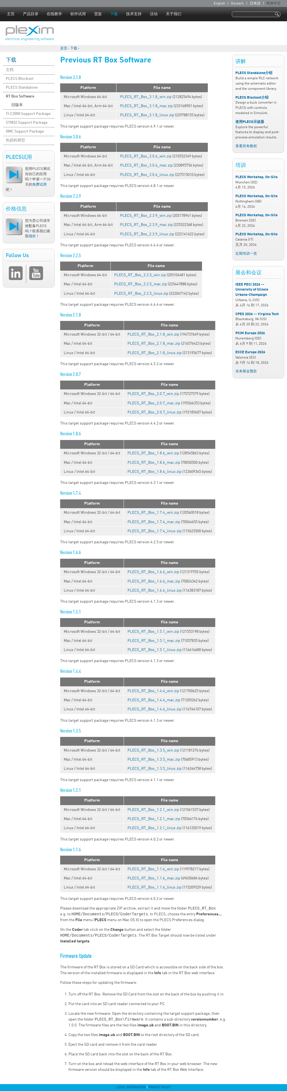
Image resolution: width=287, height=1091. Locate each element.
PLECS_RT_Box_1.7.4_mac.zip (153, 522)
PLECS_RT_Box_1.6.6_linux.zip (154, 590)
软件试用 (78, 14)
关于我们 (173, 14)
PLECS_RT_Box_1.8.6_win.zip (153, 453)
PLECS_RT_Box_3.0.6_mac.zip (146, 165)
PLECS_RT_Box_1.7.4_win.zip (153, 513)
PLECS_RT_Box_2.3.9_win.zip (146, 216)
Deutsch (237, 3)
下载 (114, 14)
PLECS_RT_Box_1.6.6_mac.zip (153, 581)
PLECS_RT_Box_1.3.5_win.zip (153, 750)
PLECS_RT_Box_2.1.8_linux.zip (154, 353)
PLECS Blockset (20, 79)
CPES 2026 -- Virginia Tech (257, 314)
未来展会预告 (246, 371)
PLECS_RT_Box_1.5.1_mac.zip (153, 641)
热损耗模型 (15, 140)
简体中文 (273, 3)
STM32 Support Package (27, 123)
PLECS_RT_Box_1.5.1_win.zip (153, 632)
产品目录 (30, 14)
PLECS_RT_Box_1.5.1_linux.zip (154, 650)
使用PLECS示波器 (249, 122)
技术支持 (134, 14)
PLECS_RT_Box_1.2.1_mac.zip (153, 819)
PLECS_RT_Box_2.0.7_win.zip (153, 394)
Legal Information (131, 1087)
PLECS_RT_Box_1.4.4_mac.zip (153, 700)
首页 (63, 48)
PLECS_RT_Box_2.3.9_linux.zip (147, 234)
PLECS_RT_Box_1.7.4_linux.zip (154, 531)
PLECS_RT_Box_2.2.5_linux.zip (141, 294)
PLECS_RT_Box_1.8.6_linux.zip (154, 472)
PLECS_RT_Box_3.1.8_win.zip (146, 97)
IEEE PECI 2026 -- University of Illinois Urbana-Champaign (251, 290)
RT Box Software (20, 96)
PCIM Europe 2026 (250, 333)
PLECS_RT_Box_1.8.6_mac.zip (153, 463)
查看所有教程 (246, 146)
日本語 (255, 3)
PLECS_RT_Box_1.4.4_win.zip (153, 691)
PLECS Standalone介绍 (253, 73)
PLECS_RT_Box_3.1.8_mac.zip (146, 106)
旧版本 (17, 105)
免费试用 (39, 184)
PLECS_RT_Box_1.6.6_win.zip (153, 572)
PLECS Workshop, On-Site (256, 177)
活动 (154, 14)
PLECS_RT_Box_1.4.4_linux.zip (154, 709)
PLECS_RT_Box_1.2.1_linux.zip (154, 828)
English (219, 3)
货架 (98, 14)
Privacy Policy (159, 1087)
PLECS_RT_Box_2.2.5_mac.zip (140, 284)
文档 (10, 70)
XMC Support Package (25, 131)
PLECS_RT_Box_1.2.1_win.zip (153, 810)
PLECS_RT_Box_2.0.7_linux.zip (154, 412)
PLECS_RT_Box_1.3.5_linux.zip (154, 769)
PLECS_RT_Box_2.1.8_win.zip (153, 334)
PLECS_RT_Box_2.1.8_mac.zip (153, 344)
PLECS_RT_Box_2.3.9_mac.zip (146, 225)
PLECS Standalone (22, 87)
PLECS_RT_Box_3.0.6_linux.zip (147, 175)
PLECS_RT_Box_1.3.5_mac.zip (153, 759)
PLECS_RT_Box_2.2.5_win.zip (140, 275)
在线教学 (54, 14)
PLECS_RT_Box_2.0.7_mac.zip (153, 403)
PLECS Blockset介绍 (252, 97)
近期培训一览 (246, 253)
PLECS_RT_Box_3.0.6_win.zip (146, 156)
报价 (32, 236)
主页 (11, 14)
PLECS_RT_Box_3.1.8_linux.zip (147, 115)
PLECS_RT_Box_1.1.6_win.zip (153, 869)
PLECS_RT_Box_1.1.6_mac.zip (153, 878)
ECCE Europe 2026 (250, 352)
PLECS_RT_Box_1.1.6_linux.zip (154, 887)
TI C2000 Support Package (28, 114)
